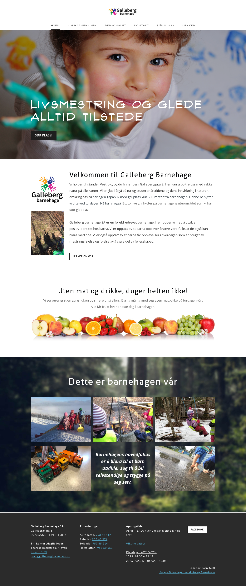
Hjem (55, 25)
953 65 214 (100, 543)
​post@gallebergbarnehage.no (50, 556)
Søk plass (165, 25)
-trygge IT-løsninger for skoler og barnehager (187, 572)
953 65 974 (99, 539)
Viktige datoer (136, 543)
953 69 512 (103, 534)
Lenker (188, 25)
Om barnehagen (82, 25)
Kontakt (141, 25)
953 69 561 (105, 547)
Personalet (115, 25)
